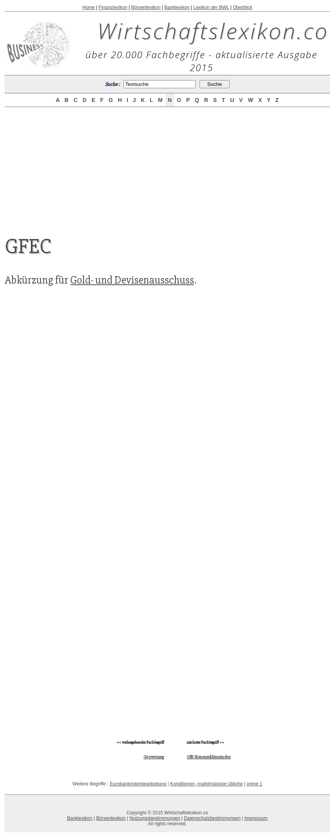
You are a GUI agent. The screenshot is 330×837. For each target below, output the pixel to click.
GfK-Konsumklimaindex (208, 757)
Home (88, 7)
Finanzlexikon (113, 7)
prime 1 (254, 784)
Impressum (256, 818)
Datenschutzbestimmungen (212, 818)
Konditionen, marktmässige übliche (206, 784)
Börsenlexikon (146, 7)
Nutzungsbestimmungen (154, 818)
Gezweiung (153, 757)
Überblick (242, 7)
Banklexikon (177, 7)
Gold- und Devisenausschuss (132, 280)
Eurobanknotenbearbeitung (138, 784)
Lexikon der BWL (211, 7)
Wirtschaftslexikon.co (213, 30)
